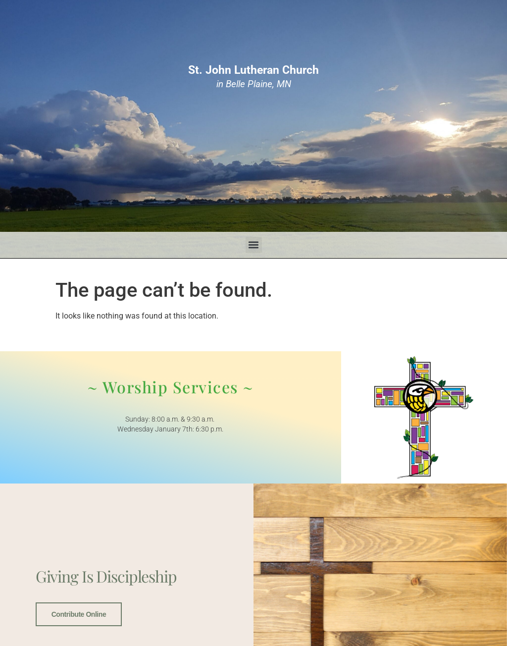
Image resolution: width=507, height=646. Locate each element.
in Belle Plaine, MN (253, 77)
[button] (254, 245)
